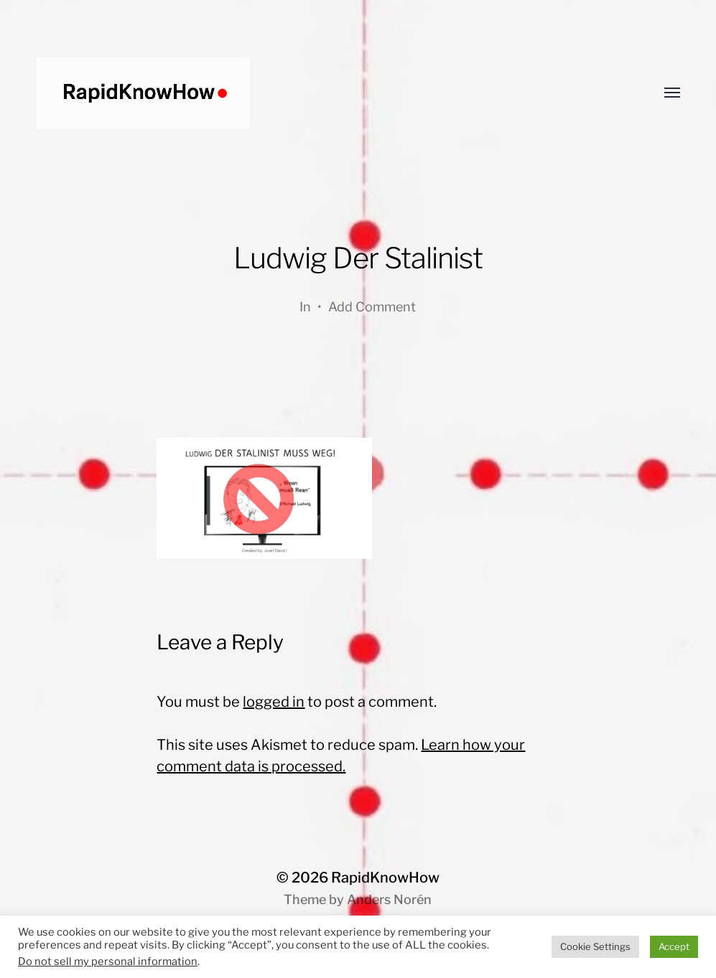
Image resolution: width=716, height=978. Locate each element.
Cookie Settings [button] (595, 946)
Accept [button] (674, 946)
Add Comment (372, 306)
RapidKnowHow (385, 877)
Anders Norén (389, 899)
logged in (273, 701)
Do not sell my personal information (107, 961)
